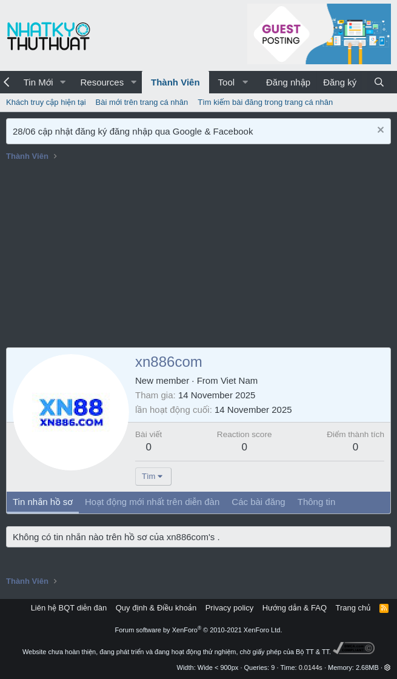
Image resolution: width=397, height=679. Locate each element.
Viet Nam (239, 380)
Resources (102, 82)
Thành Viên (175, 82)
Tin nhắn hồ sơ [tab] (43, 502)
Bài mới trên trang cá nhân (142, 102)
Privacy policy (229, 607)
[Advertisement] (198, 256)
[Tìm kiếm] (379, 82)
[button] (62, 82)
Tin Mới (38, 82)
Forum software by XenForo (198, 630)
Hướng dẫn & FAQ (294, 607)
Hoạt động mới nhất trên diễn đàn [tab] (152, 502)
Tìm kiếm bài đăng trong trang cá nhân (265, 102)
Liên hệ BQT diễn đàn (69, 607)
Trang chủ (353, 607)
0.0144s (310, 667)
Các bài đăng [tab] (258, 502)
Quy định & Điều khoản (156, 607)
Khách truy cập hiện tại (46, 102)
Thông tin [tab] (317, 502)
